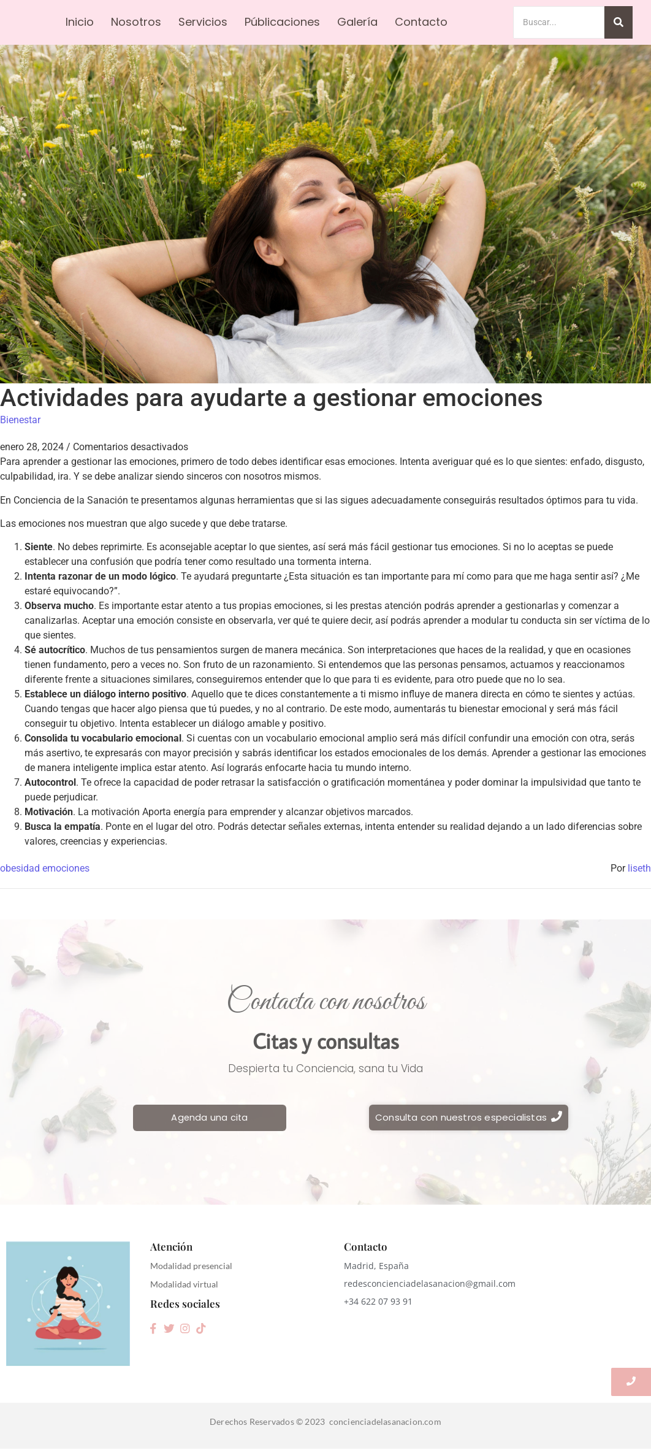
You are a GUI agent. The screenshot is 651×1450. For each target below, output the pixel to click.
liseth (639, 868)
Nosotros (136, 21)
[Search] (558, 22)
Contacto (421, 21)
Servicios (202, 21)
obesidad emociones (44, 868)
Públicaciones (282, 21)
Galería (357, 21)
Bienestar (20, 420)
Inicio (80, 21)
